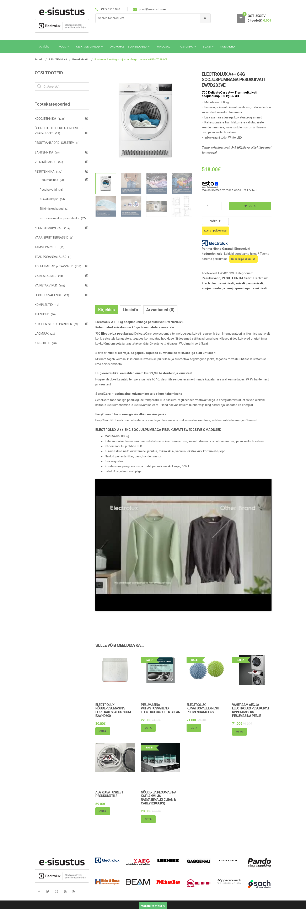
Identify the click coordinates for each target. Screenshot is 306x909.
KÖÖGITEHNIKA (45, 119)
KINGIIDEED (42, 343)
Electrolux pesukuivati (218, 283)
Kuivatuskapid (49, 199)
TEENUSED (42, 314)
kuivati (240, 283)
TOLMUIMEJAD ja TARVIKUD (54, 266)
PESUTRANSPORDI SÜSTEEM (54, 143)
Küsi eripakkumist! (243, 259)
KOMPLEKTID (44, 305)
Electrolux (260, 278)
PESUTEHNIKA (58, 59)
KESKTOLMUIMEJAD (49, 228)
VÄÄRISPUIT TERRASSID (51, 237)
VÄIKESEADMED (46, 276)
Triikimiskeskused (52, 209)
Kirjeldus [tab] (106, 309)
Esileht (39, 59)
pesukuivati (254, 283)
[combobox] (148, 18)
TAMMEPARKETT (46, 247)
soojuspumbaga (213, 288)
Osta (252, 205)
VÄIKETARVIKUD (46, 285)
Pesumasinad (49, 180)
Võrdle (215, 221)
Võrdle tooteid (153, 906)
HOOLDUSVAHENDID (49, 295)
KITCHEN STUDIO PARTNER (53, 324)
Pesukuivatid (80, 59)
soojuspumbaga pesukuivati (246, 288)
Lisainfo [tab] (130, 309)
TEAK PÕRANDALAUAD (50, 257)
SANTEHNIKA (44, 152)
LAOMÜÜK (42, 333)
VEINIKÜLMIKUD (46, 162)
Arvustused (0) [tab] (160, 309)
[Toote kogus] (211, 206)
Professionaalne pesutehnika (59, 218)
